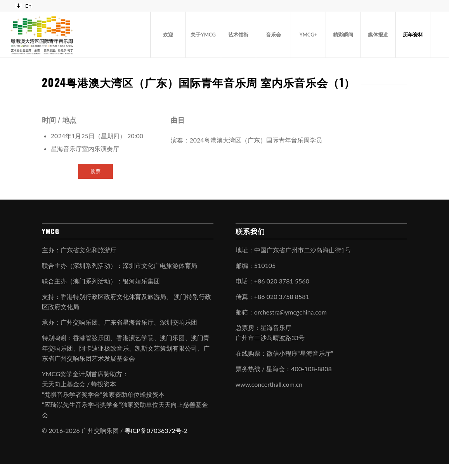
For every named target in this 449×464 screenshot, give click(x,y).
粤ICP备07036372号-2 (156, 430)
